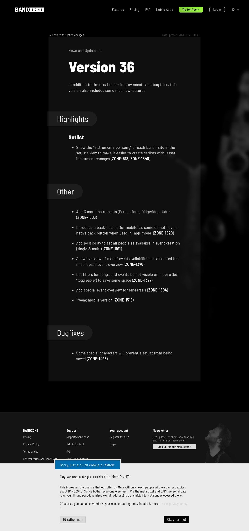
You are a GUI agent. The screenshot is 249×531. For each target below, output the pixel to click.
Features (118, 9)
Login (217, 9)
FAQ (147, 9)
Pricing (134, 9)
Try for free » (190, 9)
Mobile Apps (164, 9)
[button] (235, 9)
